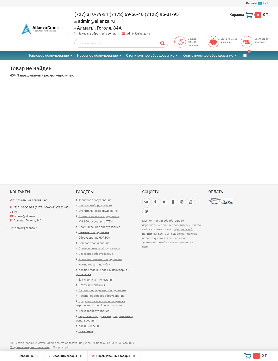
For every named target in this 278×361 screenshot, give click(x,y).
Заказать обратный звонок (97, 33)
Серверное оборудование (96, 253)
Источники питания (92, 285)
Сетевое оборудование (94, 232)
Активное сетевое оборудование (100, 259)
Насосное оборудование (97, 55)
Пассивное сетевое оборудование (101, 295)
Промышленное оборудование (99, 226)
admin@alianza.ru (138, 33)
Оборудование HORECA (94, 237)
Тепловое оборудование (48, 55)
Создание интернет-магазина (30, 347)
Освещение (86, 331)
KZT (257, 3)
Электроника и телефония (96, 279)
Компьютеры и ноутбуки (95, 264)
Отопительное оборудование (150, 55)
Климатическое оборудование (208, 55)
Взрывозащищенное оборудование (102, 290)
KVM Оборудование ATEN (96, 221)
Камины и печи (89, 326)
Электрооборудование (94, 310)
